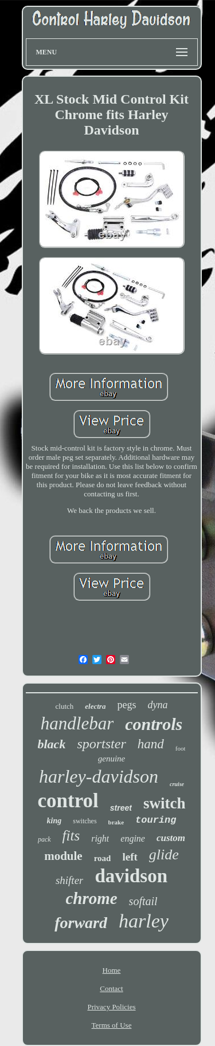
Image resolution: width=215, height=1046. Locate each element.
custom (171, 837)
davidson (131, 876)
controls (153, 724)
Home (112, 970)
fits (71, 835)
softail (143, 901)
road (102, 858)
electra (95, 706)
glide (164, 854)
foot (180, 748)
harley (144, 920)
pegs (126, 705)
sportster (101, 743)
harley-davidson (98, 776)
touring (155, 820)
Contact (111, 988)
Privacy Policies (111, 1006)
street (121, 807)
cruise (177, 784)
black (52, 744)
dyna (157, 705)
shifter (70, 880)
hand (151, 744)
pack (44, 839)
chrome (91, 898)
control (68, 801)
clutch (65, 706)
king (54, 820)
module (63, 856)
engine (132, 838)
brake (116, 822)
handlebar (77, 723)
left (129, 857)
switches (84, 821)
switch (164, 803)
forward (80, 922)
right (100, 838)
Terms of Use (112, 1025)
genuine (111, 758)
